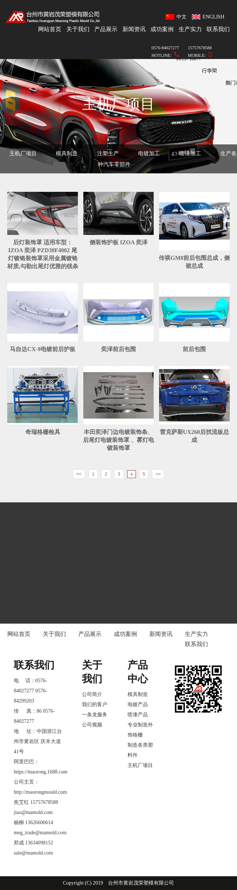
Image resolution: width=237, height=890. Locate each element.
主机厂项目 (23, 153)
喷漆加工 (190, 153)
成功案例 (162, 29)
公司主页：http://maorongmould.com (39, 787)
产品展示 (105, 29)
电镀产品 (138, 704)
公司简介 (92, 694)
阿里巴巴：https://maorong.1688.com (39, 767)
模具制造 (67, 153)
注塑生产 (108, 153)
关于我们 (78, 29)
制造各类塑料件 (140, 750)
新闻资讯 (134, 29)
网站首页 (49, 29)
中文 (176, 17)
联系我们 (218, 29)
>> (158, 474)
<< (79, 474)
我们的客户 (94, 704)
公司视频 (92, 724)
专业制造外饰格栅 (140, 730)
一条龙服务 (94, 714)
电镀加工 (149, 153)
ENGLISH (208, 17)
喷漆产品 (138, 714)
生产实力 (190, 29)
